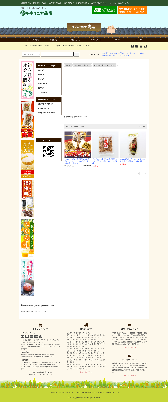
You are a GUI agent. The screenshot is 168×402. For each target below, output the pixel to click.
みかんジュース (118, 55)
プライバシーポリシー (111, 392)
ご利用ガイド (52, 40)
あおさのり (113, 53)
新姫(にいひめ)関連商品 (46, 113)
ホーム (68, 65)
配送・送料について (69, 392)
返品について (81, 392)
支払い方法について (55, 392)
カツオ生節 (105, 53)
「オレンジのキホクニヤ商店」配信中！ (36, 46)
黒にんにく (133, 53)
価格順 (76, 126)
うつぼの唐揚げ (106, 55)
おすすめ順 (68, 126)
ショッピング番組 (31, 40)
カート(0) (137, 40)
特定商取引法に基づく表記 (94, 392)
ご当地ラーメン (123, 53)
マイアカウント (94, 40)
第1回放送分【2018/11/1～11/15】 (104, 65)
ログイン (115, 40)
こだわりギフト (43, 108)
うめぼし (127, 55)
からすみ (141, 53)
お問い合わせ (73, 40)
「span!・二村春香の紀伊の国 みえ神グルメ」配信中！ (72, 46)
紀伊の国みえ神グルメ (82, 65)
